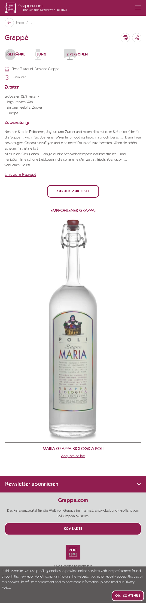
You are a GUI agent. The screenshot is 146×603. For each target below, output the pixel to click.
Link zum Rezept (20, 174)
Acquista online (73, 456)
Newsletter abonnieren (73, 484)
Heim (20, 23)
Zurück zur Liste (73, 191)
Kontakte (73, 529)
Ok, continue (127, 595)
